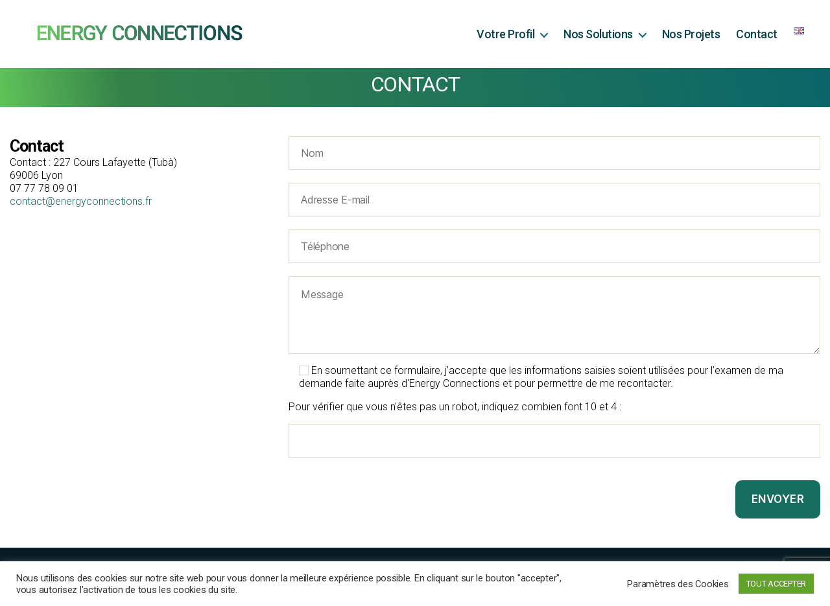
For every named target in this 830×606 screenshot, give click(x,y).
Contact (756, 34)
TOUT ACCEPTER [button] (776, 584)
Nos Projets (691, 34)
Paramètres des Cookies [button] (677, 584)
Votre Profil (505, 34)
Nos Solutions (598, 34)
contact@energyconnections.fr (81, 201)
